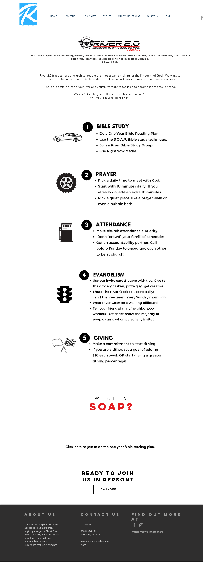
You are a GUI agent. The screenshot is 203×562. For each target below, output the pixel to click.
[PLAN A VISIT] (108, 489)
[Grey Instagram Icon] (141, 525)
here (78, 447)
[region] (110, 406)
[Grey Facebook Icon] (134, 525)
